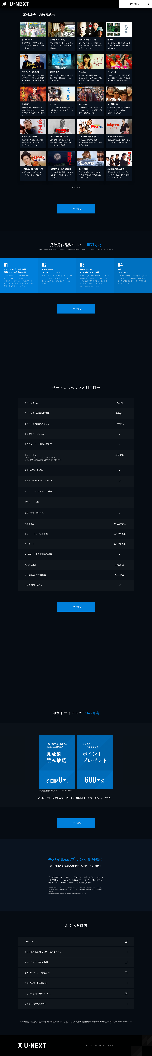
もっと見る (76, 187)
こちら (53, 460)
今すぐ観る (134, 4)
